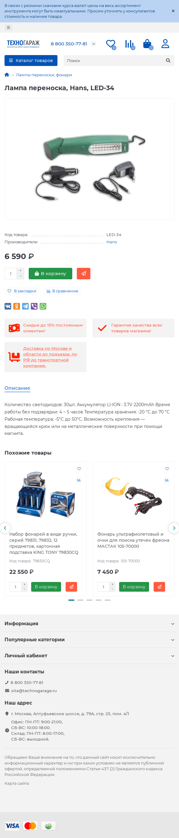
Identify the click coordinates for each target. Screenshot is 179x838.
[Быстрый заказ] (83, 273)
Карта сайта (17, 783)
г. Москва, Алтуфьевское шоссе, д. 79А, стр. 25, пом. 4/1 (70, 713)
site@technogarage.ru (34, 690)
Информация (89, 623)
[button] (5, 528)
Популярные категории (89, 639)
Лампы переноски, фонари (44, 74)
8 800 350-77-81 (69, 44)
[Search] (118, 60)
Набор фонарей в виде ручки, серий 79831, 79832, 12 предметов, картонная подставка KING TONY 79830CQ (43, 543)
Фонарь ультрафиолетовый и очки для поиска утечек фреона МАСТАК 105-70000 (133, 540)
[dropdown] (8, 27)
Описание (17, 388)
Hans (111, 241)
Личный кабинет (89, 656)
